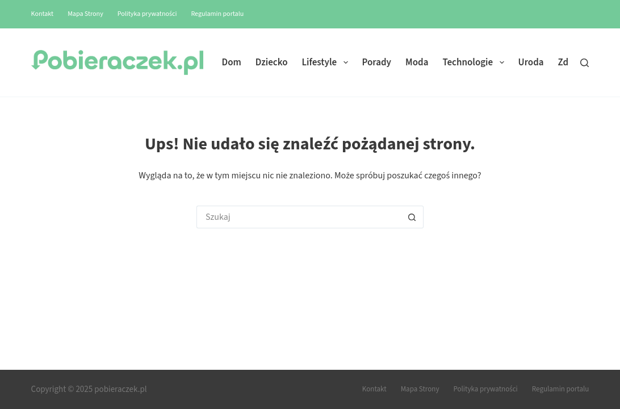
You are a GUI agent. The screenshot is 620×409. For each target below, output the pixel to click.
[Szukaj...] (298, 217)
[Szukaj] (584, 63)
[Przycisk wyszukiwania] (412, 217)
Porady (377, 62)
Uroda (531, 62)
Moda (416, 62)
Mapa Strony (85, 14)
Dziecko (271, 62)
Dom (231, 62)
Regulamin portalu (217, 14)
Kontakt (42, 14)
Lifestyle (327, 62)
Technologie (475, 62)
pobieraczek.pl (120, 389)
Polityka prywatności (147, 14)
